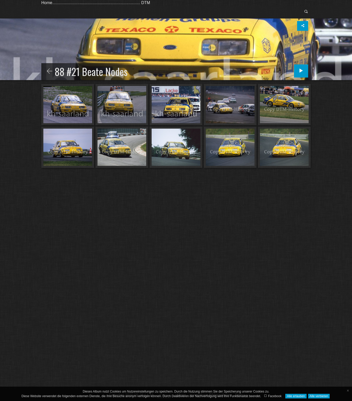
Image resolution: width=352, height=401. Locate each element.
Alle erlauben (296, 396)
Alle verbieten (319, 396)
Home (46, 3)
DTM (145, 3)
